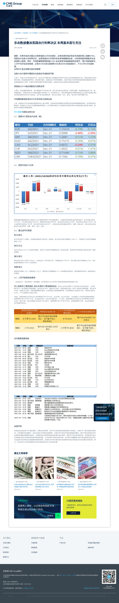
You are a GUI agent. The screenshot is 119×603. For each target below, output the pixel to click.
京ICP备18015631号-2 (28, 588)
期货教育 (34, 547)
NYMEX (69, 575)
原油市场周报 (74, 596)
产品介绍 (63, 543)
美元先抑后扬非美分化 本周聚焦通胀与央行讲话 (44, 486)
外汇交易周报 (81, 596)
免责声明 (91, 547)
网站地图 (86, 588)
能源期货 (34, 596)
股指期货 (39, 596)
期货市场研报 (89, 596)
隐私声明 (97, 588)
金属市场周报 (59, 596)
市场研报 (34, 543)
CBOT (64, 575)
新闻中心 (6, 557)
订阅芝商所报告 (102, 418)
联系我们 (6, 552)
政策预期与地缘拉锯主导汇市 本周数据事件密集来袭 (66, 486)
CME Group (13, 571)
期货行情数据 (96, 596)
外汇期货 (18, 112)
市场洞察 (25, 33)
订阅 (112, 4)
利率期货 (48, 596)
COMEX (74, 575)
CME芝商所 (17, 33)
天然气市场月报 (67, 596)
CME (60, 575)
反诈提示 (91, 588)
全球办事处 (7, 543)
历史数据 (34, 552)
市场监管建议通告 (94, 543)
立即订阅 (73, 513)
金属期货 (53, 596)
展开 (110, 596)
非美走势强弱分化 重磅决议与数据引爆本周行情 (23, 486)
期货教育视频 (103, 596)
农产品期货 (29, 596)
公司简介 (6, 547)
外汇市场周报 (33, 33)
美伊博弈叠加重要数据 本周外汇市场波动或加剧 (87, 486)
